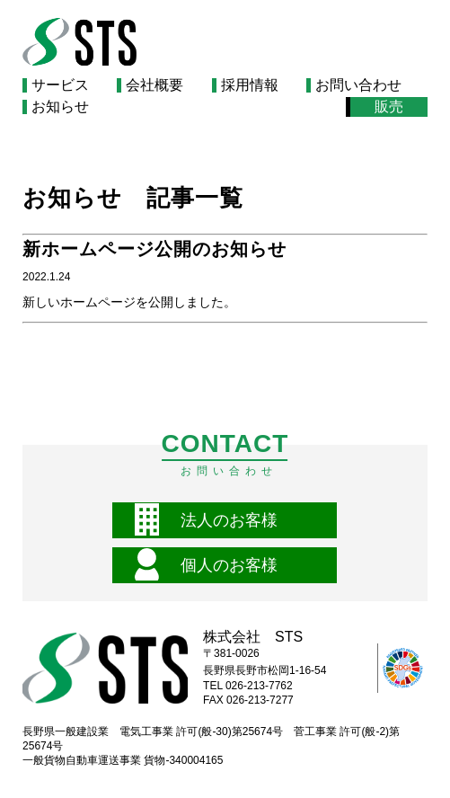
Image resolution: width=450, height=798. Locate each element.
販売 (389, 106)
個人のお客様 (229, 565)
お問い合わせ (358, 85)
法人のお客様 (229, 520)
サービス (60, 85)
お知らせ (60, 107)
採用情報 (249, 85)
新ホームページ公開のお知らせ (154, 249)
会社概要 (154, 85)
